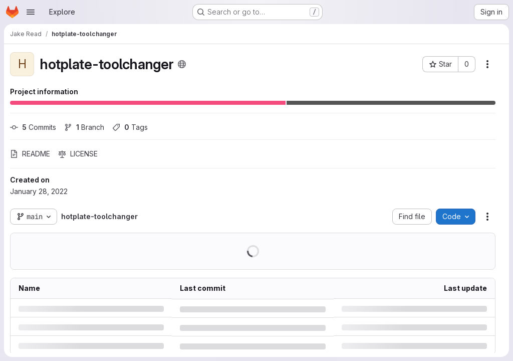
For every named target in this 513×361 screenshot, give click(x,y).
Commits (33, 127)
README (30, 153)
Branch (84, 127)
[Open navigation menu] (31, 12)
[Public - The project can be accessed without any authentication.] (182, 64)
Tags (130, 127)
